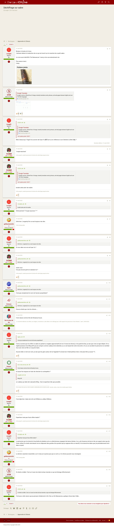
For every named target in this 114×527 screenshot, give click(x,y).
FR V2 (8, 520)
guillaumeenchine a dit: (23, 240)
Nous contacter (69, 520)
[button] (5, 2)
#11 (109, 299)
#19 (109, 469)
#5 (109, 165)
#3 (109, 119)
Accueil (103, 520)
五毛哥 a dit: (20, 122)
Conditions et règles (79, 520)
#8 (109, 237)
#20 (109, 486)
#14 (109, 361)
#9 (109, 255)
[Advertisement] (57, 24)
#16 (109, 415)
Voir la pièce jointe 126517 (24, 136)
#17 (109, 431)
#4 (109, 149)
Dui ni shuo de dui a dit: (23, 364)
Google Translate (22, 93)
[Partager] (107, 49)
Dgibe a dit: (20, 337)
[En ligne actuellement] (9, 152)
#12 (109, 315)
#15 (109, 396)
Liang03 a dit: (21, 375)
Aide (100, 520)
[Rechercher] (108, 2)
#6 (109, 200)
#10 (109, 283)
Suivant (11, 44)
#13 (109, 333)
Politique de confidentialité (91, 520)
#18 (109, 451)
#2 (109, 90)
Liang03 (7, 10)
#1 (109, 48)
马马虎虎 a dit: (21, 204)
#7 (109, 219)
